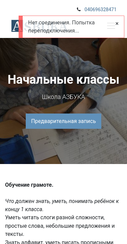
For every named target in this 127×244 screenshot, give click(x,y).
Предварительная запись (63, 121)
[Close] (117, 24)
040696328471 (101, 9)
